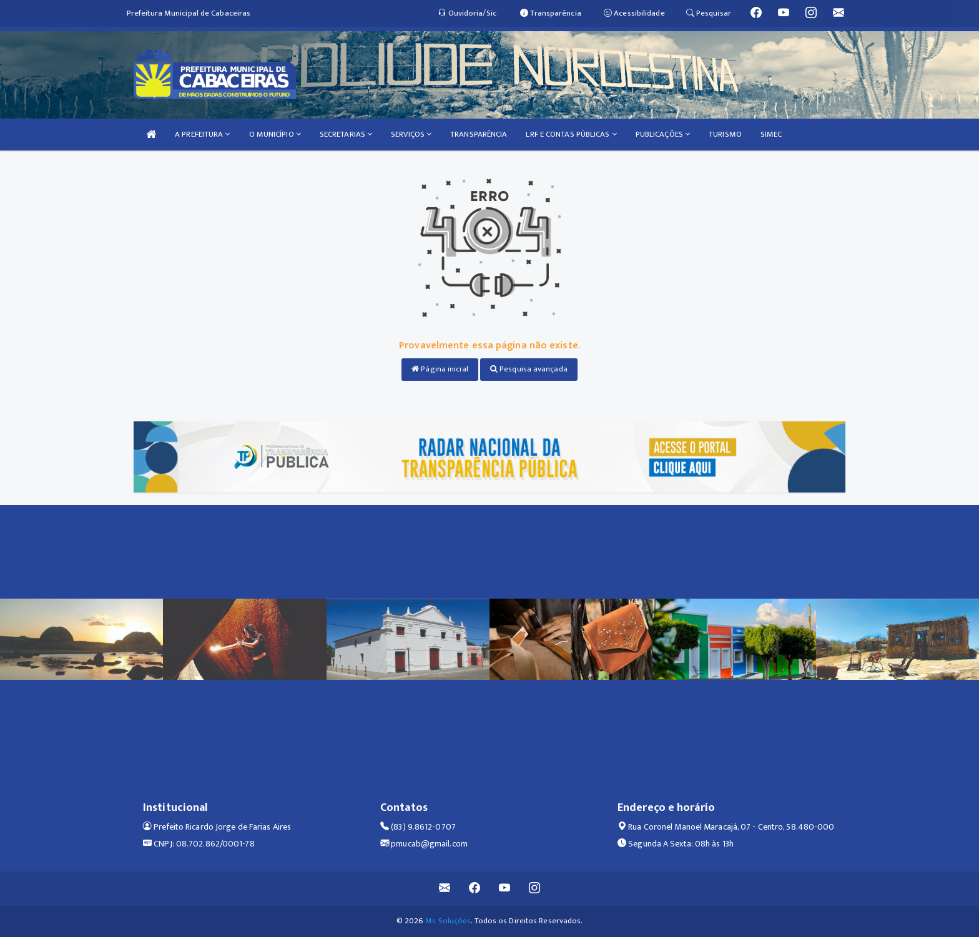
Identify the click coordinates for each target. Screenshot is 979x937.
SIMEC (771, 134)
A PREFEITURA (202, 134)
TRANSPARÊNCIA (478, 134)
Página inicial (439, 369)
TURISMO (725, 134)
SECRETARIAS (346, 134)
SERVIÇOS (411, 134)
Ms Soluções (448, 921)
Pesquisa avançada (529, 369)
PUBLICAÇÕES (663, 134)
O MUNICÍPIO (275, 134)
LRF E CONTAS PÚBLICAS (571, 134)
